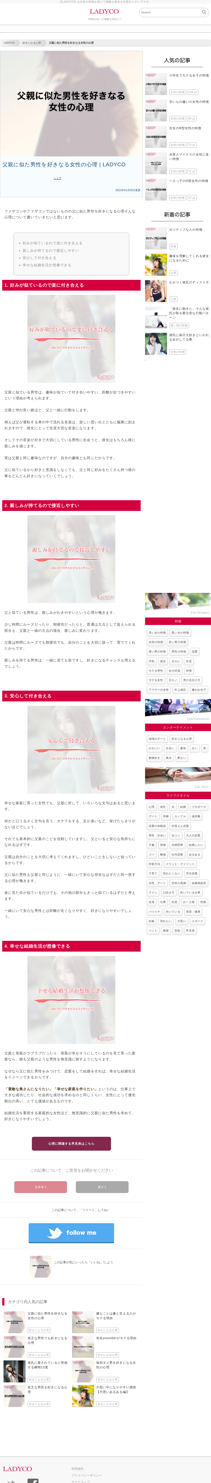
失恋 (189, 661)
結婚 (183, 806)
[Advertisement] (178, 475)
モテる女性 (156, 680)
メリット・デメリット (180, 864)
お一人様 (189, 902)
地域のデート (157, 738)
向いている (173, 911)
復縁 (166, 930)
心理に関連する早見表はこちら (71, 1143)
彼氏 (163, 806)
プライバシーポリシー (86, 1475)
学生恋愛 (192, 873)
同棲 (166, 816)
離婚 (163, 854)
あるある (194, 854)
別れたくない (171, 873)
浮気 (152, 661)
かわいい (154, 748)
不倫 (152, 844)
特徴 (189, 670)
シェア (58, 178)
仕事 (163, 902)
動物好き (154, 757)
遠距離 (196, 816)
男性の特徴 (179, 651)
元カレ (176, 661)
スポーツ (197, 921)
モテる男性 (156, 670)
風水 (169, 757)
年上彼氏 (180, 689)
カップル (180, 816)
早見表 (190, 930)
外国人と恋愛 (180, 826)
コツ (152, 854)
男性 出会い (157, 835)
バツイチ (154, 911)
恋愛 (195, 651)
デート (153, 816)
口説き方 (169, 892)
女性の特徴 (156, 642)
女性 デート (157, 883)
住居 (174, 902)
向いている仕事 (190, 892)
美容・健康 (193, 911)
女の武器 (174, 670)
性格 (203, 902)
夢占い (181, 757)
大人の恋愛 (193, 835)
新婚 (163, 844)
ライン (153, 892)
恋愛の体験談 (157, 826)
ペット (153, 930)
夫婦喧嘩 (177, 844)
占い (195, 748)
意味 (177, 930)
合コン (176, 835)
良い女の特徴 (157, 632)
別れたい (166, 921)
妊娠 (152, 921)
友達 (152, 902)
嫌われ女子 (199, 689)
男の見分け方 (191, 680)
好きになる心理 (182, 738)
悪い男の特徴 (157, 651)
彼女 (163, 661)
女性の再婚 (179, 883)
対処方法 (154, 864)
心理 (152, 806)
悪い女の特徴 (180, 632)
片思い (181, 921)
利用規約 (77, 1468)
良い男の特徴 (177, 642)
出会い (170, 748)
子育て (153, 873)
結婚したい (196, 844)
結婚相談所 (199, 883)
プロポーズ (199, 806)
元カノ (173, 680)
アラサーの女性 (159, 689)
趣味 (183, 748)
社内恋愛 (177, 854)
